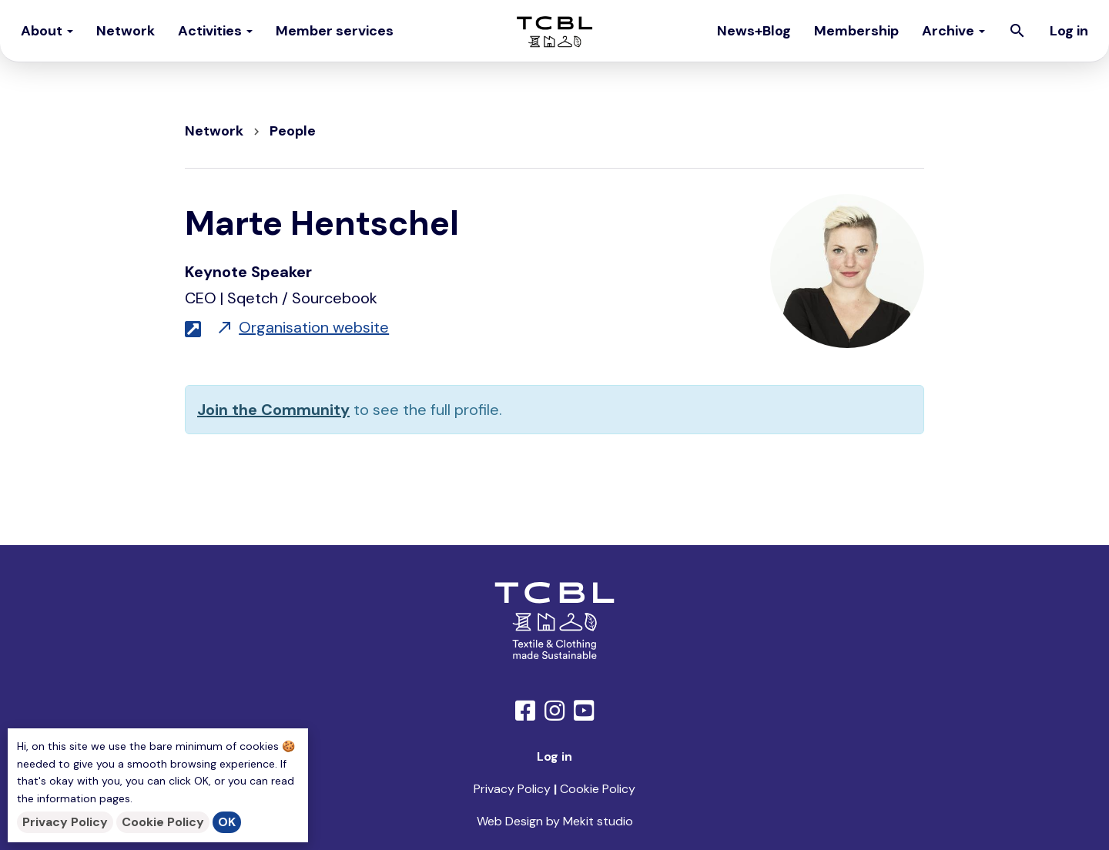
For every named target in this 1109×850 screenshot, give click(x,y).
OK (227, 822)
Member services (335, 31)
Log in (1069, 31)
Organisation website (302, 327)
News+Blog (754, 31)
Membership (856, 31)
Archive (953, 31)
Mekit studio (598, 821)
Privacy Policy (65, 822)
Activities (215, 31)
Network (125, 31)
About (47, 31)
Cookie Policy (163, 822)
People (293, 131)
